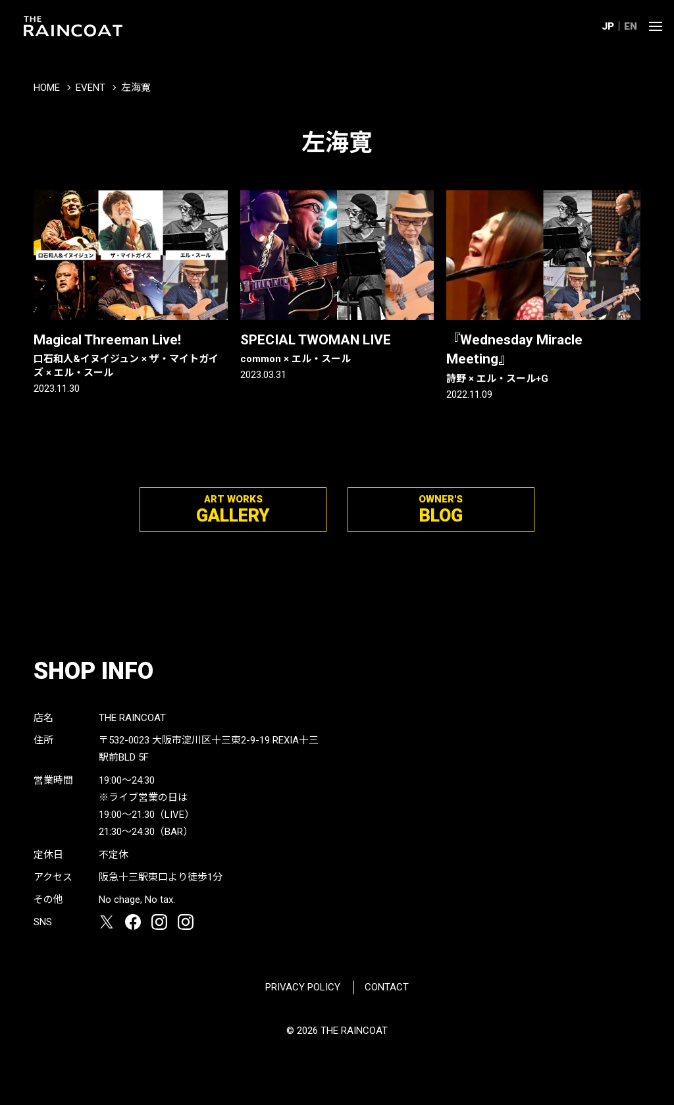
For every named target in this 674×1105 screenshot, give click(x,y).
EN (630, 26)
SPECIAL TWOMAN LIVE (337, 349)
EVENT (90, 88)
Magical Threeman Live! (131, 356)
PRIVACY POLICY (302, 987)
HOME (47, 88)
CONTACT (387, 987)
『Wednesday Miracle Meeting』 (543, 359)
